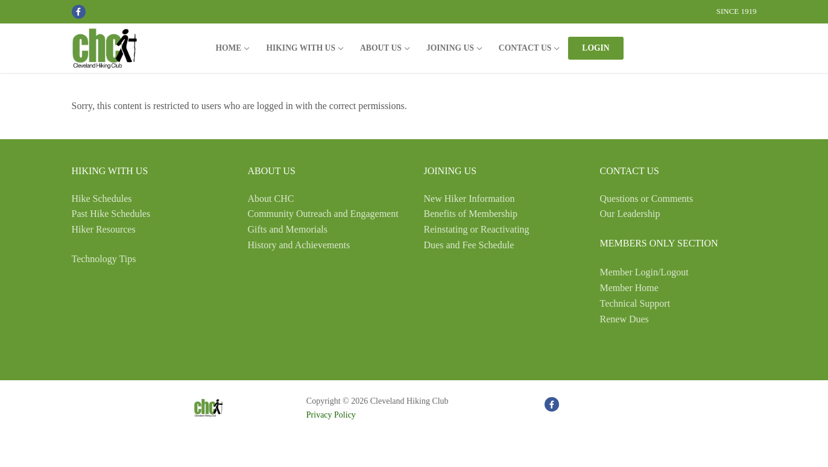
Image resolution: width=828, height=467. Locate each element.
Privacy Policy (331, 414)
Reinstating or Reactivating (476, 229)
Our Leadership (630, 213)
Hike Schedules (102, 198)
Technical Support (635, 303)
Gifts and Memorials (287, 229)
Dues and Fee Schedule (469, 245)
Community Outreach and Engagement (323, 213)
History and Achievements (299, 245)
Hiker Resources (104, 229)
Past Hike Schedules (111, 213)
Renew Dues (624, 319)
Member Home (629, 288)
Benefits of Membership (471, 213)
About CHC (271, 198)
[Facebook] (79, 12)
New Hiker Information (469, 198)
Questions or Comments (647, 198)
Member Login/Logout (644, 272)
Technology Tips (104, 259)
